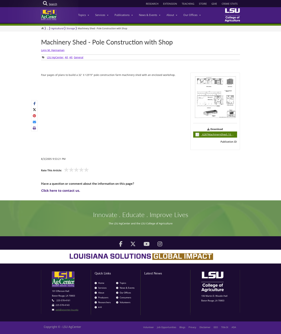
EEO (216, 327)
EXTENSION (170, 3)
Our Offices (192, 15)
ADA (234, 327)
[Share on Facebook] (34, 103)
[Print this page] (34, 128)
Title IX (224, 327)
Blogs (182, 327)
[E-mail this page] (34, 122)
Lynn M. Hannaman (53, 50)
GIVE (214, 3)
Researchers (103, 302)
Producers (101, 297)
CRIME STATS (230, 3)
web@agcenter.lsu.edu (67, 309)
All (66, 57)
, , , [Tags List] (62, 57)
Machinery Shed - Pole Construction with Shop (102, 28)
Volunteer (148, 327)
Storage (70, 28)
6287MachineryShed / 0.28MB (216, 134)
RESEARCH (152, 3)
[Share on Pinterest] (34, 116)
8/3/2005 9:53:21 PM (53, 159)
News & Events (149, 15)
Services (101, 15)
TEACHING (188, 3)
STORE (203, 3)
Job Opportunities (166, 327)
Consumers (123, 297)
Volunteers (123, 302)
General (78, 57)
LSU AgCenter (55, 57)
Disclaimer (204, 327)
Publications (124, 15)
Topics (83, 15)
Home (99, 282)
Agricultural (57, 28)
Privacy (192, 327)
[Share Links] (34, 115)
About (171, 15)
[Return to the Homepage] (42, 28)
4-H (98, 307)
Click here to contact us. (60, 190)
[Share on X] (34, 110)
